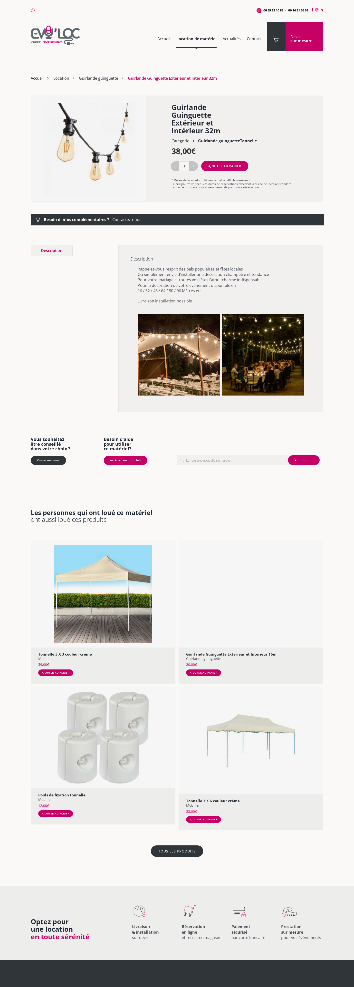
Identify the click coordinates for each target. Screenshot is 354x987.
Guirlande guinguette (98, 78)
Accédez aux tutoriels (125, 460)
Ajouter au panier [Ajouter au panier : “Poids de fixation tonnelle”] (55, 813)
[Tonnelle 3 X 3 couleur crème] (103, 594)
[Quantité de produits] (184, 166)
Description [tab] (51, 250)
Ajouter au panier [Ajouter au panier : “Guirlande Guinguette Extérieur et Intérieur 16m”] (203, 672)
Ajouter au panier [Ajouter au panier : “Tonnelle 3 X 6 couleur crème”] (203, 819)
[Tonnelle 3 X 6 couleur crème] (251, 740)
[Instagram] (316, 9)
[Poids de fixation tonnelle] (103, 737)
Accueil (37, 78)
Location (61, 78)
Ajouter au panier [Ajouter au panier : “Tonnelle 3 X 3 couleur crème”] (55, 672)
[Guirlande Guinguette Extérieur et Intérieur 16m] (251, 594)
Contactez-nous (126, 219)
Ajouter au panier (224, 166)
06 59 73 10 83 (273, 10)
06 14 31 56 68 (298, 10)
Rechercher (304, 460)
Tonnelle (248, 141)
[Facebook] (312, 9)
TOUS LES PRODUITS (177, 851)
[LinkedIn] (322, 9)
